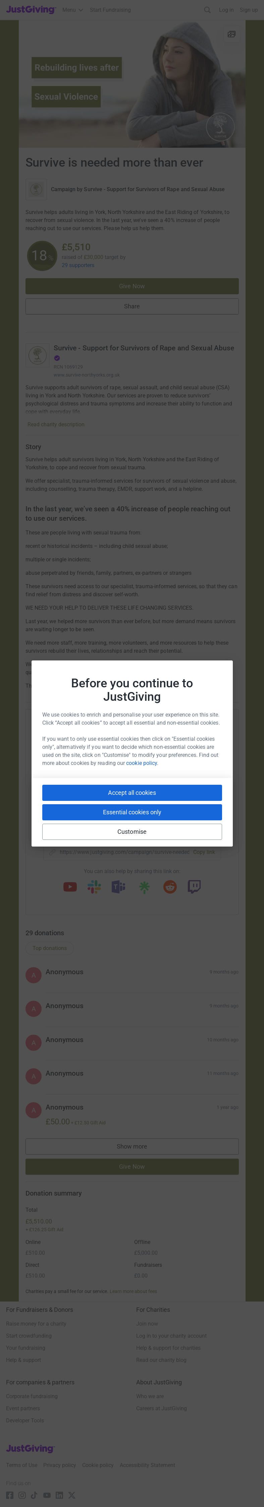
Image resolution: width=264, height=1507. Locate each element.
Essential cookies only (132, 812)
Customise (132, 831)
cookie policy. (142, 763)
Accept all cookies (132, 792)
